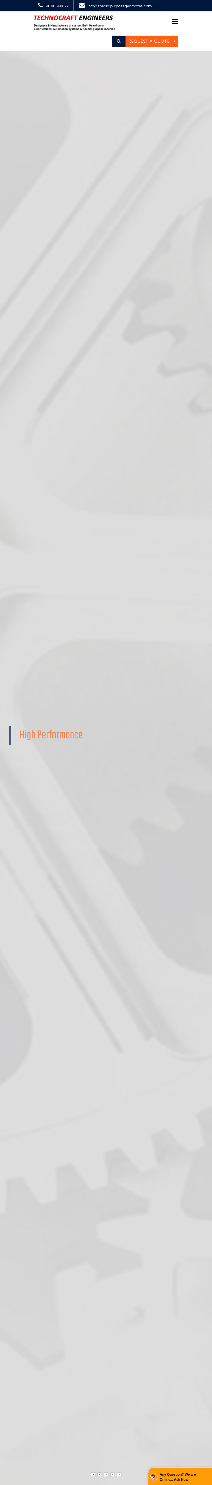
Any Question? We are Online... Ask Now (178, 1477)
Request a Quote (151, 41)
